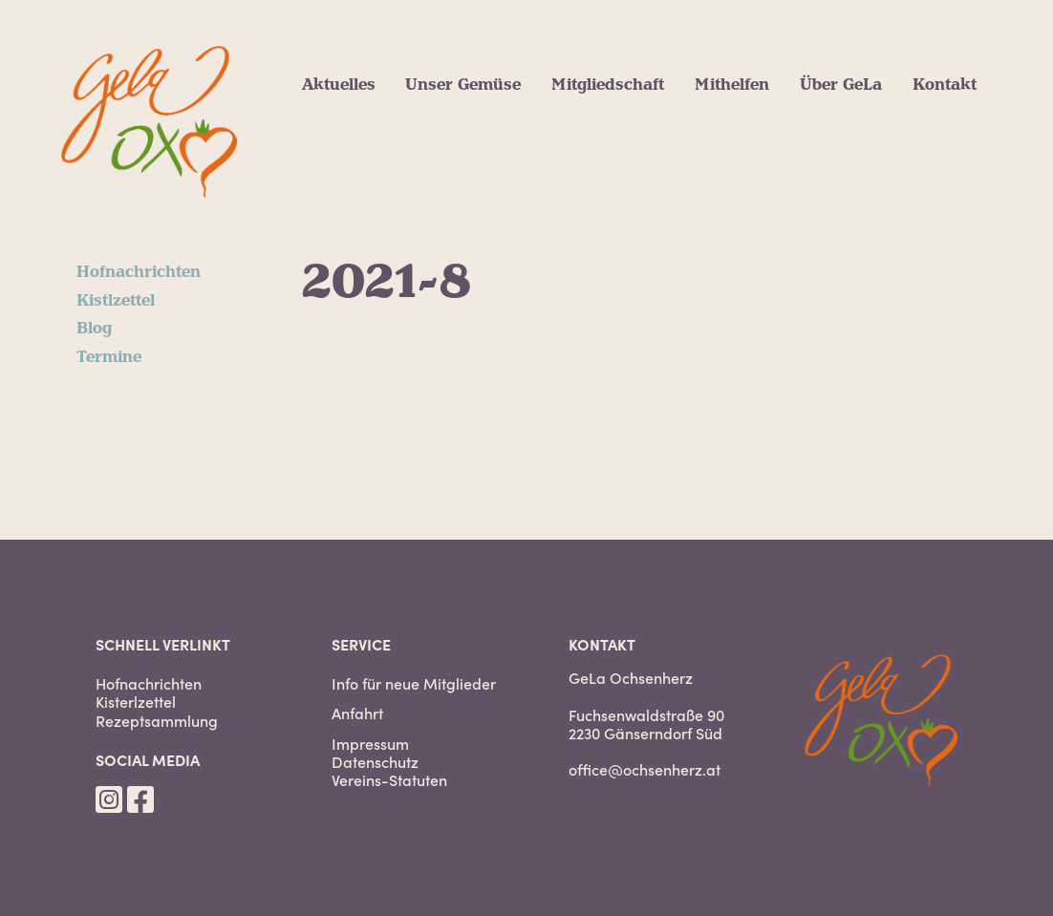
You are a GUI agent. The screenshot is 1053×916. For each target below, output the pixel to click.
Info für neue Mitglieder (414, 683)
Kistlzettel (115, 300)
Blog (94, 328)
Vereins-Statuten (389, 780)
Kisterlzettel (136, 701)
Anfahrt (357, 713)
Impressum (370, 744)
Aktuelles (339, 85)
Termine (108, 357)
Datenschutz (375, 762)
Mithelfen (732, 85)
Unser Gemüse (463, 85)
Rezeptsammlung (157, 721)
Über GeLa (841, 85)
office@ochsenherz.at (644, 768)
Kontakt (945, 85)
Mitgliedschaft (607, 85)
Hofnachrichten (138, 272)
